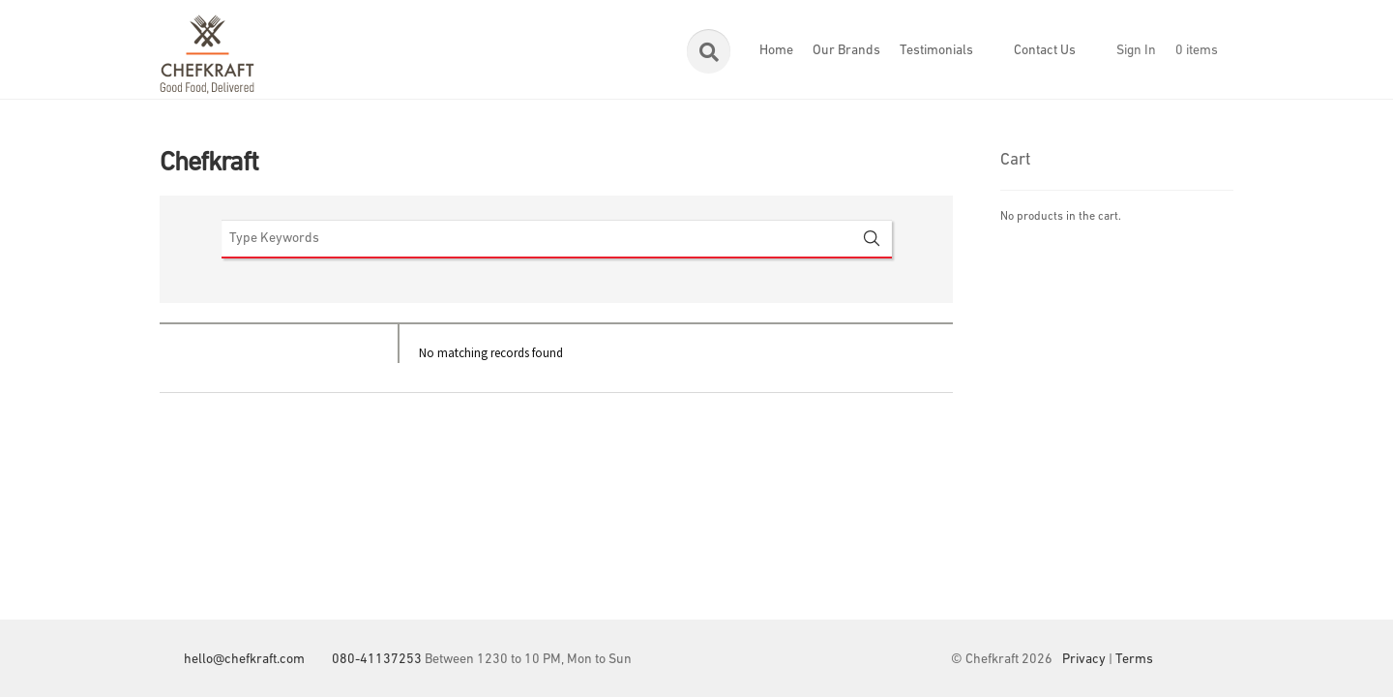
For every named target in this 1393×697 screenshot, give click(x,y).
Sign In (1136, 51)
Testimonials (936, 51)
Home (776, 51)
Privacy (1084, 659)
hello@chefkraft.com (244, 659)
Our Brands (846, 51)
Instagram (1218, 660)
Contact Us (1045, 51)
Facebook (1180, 660)
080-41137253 (377, 659)
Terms (1134, 659)
